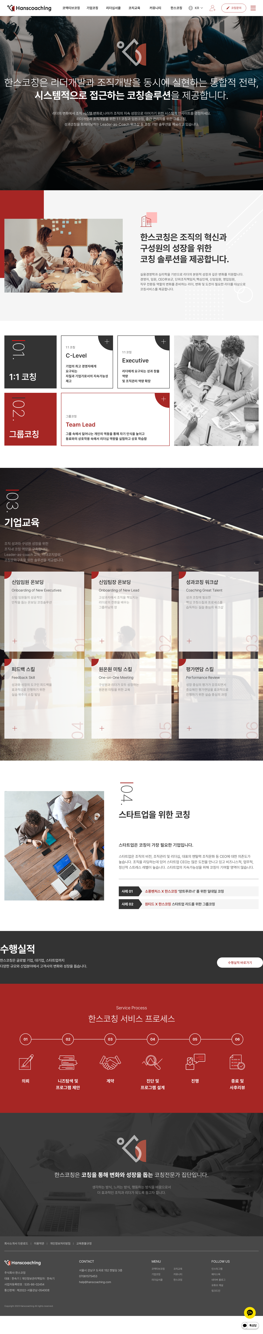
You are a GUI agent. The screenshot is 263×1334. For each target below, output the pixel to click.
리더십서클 (113, 8)
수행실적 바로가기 (240, 963)
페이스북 (215, 1274)
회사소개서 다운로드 (16, 1243)
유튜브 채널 (217, 1285)
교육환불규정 (84, 1243)
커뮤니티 (155, 8)
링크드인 (215, 1290)
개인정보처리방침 (60, 1243)
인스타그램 (216, 1269)
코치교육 (134, 8)
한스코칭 (176, 8)
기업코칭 (92, 8)
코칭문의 (233, 8)
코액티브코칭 (71, 8)
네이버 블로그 (218, 1279)
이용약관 (39, 1243)
